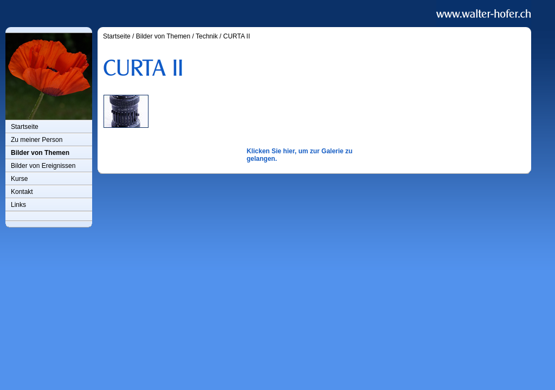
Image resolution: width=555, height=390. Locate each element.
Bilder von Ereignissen (43, 166)
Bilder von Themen (40, 153)
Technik (207, 36)
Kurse (19, 179)
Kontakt (22, 192)
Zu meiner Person (36, 140)
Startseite (24, 127)
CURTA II (236, 36)
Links (18, 205)
